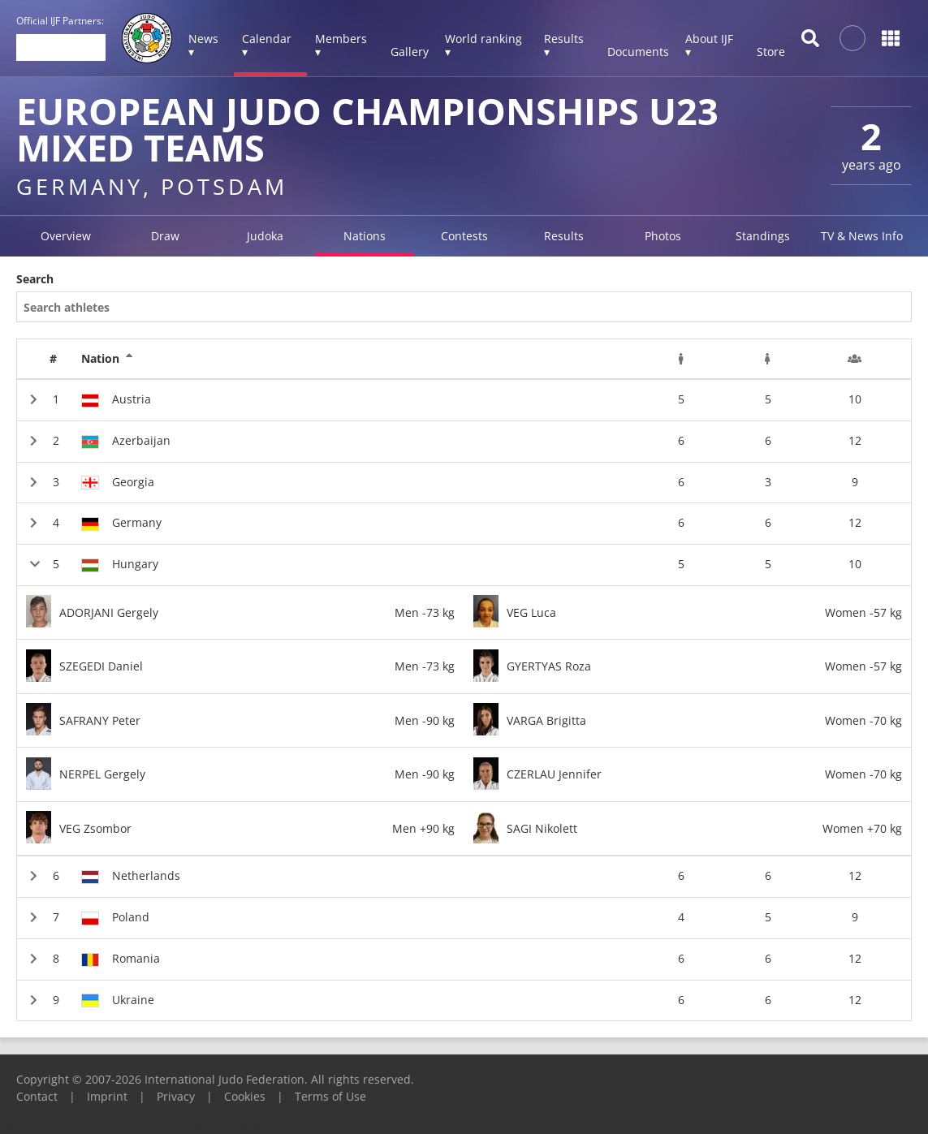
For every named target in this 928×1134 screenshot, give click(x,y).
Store (771, 51)
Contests (464, 236)
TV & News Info (862, 236)
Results (564, 236)
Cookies (244, 1096)
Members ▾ (341, 45)
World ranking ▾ (483, 45)
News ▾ (203, 45)
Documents (638, 51)
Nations (364, 236)
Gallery (410, 51)
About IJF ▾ (709, 45)
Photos (663, 236)
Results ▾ (564, 45)
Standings (763, 236)
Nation (107, 358)
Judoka (265, 236)
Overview (66, 236)
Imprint (107, 1096)
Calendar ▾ (266, 45)
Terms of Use (330, 1096)
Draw (165, 236)
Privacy (176, 1096)
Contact (37, 1096)
